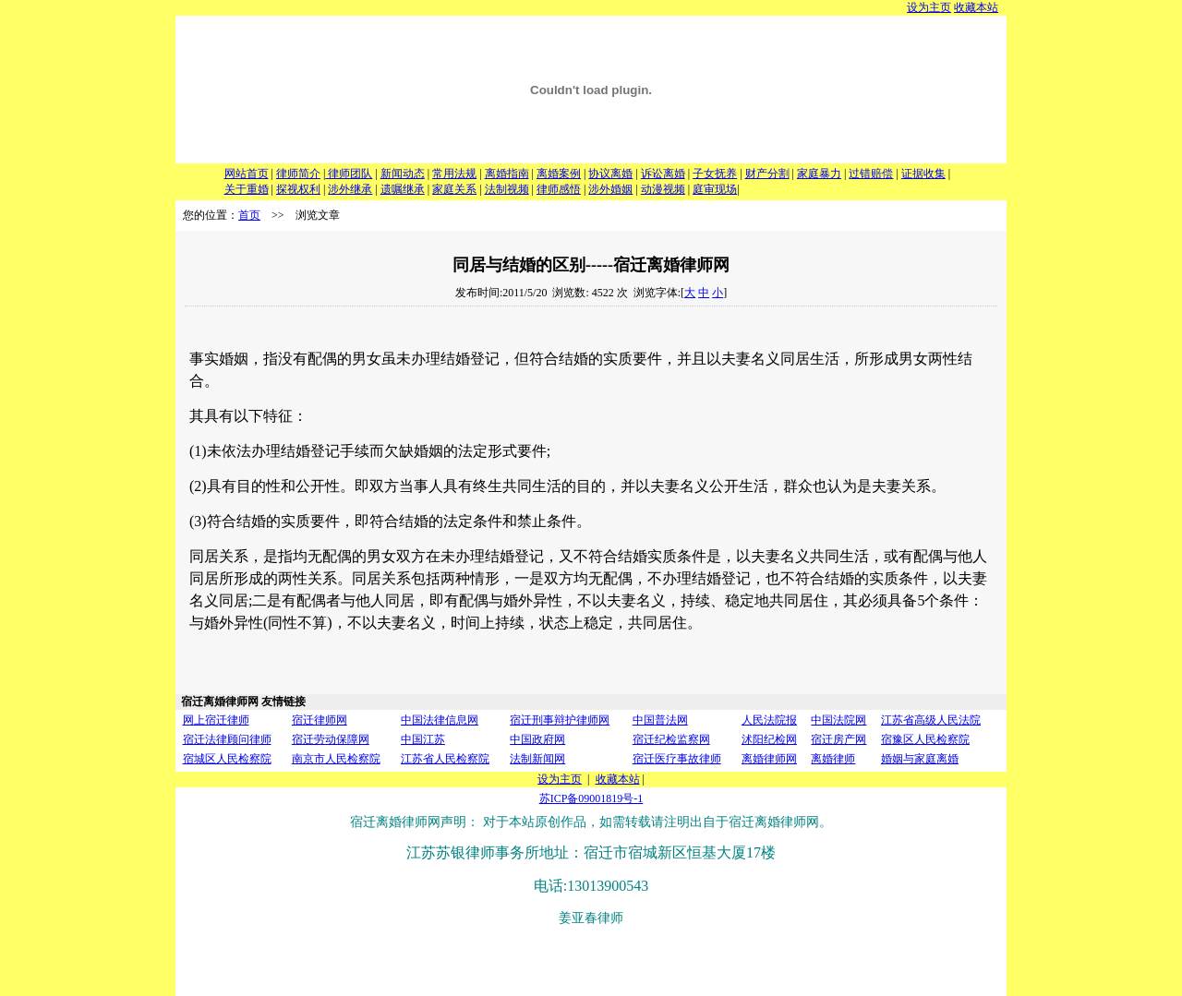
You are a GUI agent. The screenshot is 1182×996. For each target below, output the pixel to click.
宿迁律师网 (319, 720)
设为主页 (929, 7)
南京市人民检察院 (336, 758)
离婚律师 (833, 758)
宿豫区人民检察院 (925, 739)
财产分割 (767, 173)
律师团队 (348, 173)
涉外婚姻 (610, 189)
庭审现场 (715, 189)
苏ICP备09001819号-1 (591, 798)
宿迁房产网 (838, 739)
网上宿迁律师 (216, 720)
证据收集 (923, 173)
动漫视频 (663, 189)
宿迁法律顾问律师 (227, 739)
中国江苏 (423, 739)
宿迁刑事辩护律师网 (559, 720)
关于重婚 (246, 189)
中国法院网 (838, 720)
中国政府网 (537, 739)
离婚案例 (559, 173)
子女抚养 (715, 173)
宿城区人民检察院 (227, 758)
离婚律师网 (769, 758)
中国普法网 (660, 720)
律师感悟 (559, 189)
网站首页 (246, 173)
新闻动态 (402, 173)
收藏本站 (976, 7)
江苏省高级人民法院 (931, 720)
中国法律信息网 (439, 720)
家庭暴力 (819, 173)
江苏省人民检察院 (445, 758)
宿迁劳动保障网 (330, 739)
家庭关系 (454, 189)
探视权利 (298, 189)
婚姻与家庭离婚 (920, 758)
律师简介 (298, 173)
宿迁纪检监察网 (671, 739)
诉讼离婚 (663, 173)
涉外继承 (350, 189)
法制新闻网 (537, 758)
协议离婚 (610, 173)
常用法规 (454, 173)
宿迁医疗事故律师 (677, 758)
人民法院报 (769, 720)
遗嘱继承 (402, 189)
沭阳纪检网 (769, 739)
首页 (249, 215)
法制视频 (507, 189)
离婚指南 (507, 173)
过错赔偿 (871, 173)
